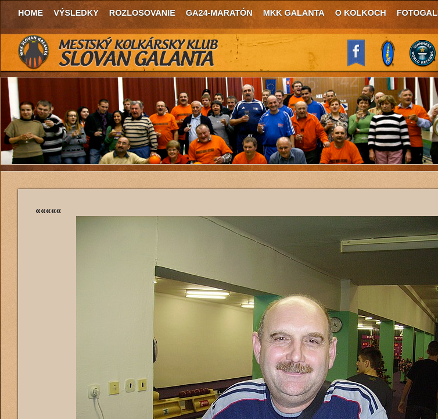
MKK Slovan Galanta (118, 52)
